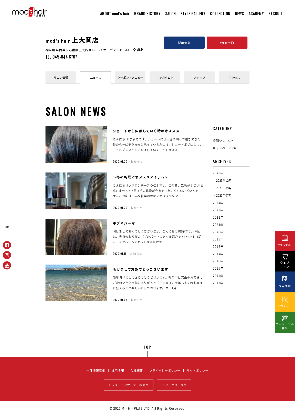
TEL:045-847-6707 (61, 57)
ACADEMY (256, 13)
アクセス (234, 77)
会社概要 (136, 370)
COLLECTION (220, 13)
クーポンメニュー (130, 77)
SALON (170, 13)
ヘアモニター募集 (174, 385)
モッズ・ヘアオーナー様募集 (128, 385)
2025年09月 (224, 188)
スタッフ (199, 77)
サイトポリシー (197, 370)
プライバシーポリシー (164, 370)
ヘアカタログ (164, 77)
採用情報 (184, 42)
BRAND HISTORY (147, 13)
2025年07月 (224, 195)
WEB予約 (227, 42)
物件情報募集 (96, 370)
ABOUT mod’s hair (115, 13)
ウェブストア (284, 264)
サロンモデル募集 (284, 326)
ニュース (95, 77)
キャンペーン (225, 148)
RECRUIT (275, 13)
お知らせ (223, 140)
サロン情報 (61, 77)
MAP (139, 49)
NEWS (239, 13)
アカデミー (285, 306)
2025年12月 (224, 180)
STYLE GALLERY (193, 13)
